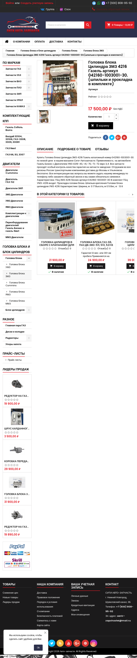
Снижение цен (10, 592)
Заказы (75, 600)
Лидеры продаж (16, 369)
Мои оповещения (80, 614)
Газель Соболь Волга (14, 129)
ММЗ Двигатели (15, 237)
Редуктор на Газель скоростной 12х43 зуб (17, 395)
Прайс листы (15, 360)
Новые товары (10, 597)
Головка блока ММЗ (15, 302)
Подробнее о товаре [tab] (74, 149)
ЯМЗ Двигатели (14, 207)
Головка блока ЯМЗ (15, 293)
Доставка (56, 41)
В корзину (100, 126)
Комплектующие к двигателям (16, 215)
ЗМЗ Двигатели (14, 194)
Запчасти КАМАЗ (15, 106)
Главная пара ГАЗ (16, 325)
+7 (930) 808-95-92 (119, 3)
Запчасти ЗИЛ (13, 94)
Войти (10, 3)
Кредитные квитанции (83, 605)
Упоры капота (13, 344)
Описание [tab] (45, 149)
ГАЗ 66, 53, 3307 (15, 154)
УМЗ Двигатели (14, 200)
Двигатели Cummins (12, 171)
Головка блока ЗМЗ (15, 275)
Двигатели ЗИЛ (14, 188)
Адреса (75, 610)
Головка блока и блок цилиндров (16, 249)
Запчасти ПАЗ (13, 87)
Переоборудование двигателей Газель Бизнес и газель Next (17, 227)
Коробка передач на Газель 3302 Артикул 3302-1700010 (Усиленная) (17, 461)
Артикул (93, 89)
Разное (8, 319)
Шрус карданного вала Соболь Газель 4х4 (17, 428)
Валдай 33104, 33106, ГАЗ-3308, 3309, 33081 (16, 139)
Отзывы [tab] (101, 149)
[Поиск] (68, 25)
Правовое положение (48, 597)
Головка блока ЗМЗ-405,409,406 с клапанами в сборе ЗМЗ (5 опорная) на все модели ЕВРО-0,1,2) (17, 494)
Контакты (75, 41)
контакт (112, 584)
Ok (38, 647)
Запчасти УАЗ (13, 75)
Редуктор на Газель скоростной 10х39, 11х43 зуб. (17, 526)
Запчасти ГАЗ (13, 69)
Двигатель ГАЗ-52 (12, 180)
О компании (21, 41)
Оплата (39, 41)
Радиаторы (12, 338)
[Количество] (109, 116)
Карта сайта (43, 625)
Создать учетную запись (37, 3)
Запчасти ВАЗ (13, 81)
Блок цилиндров (15, 310)
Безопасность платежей (50, 616)
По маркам (11, 63)
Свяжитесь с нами (46, 620)
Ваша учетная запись (82, 586)
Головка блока (14, 258)
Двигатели (11, 164)
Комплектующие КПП (16, 118)
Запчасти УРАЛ (14, 100)
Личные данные (79, 596)
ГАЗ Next (11, 148)
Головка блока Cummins (15, 284)
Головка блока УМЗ (15, 266)
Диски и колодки (15, 331)
